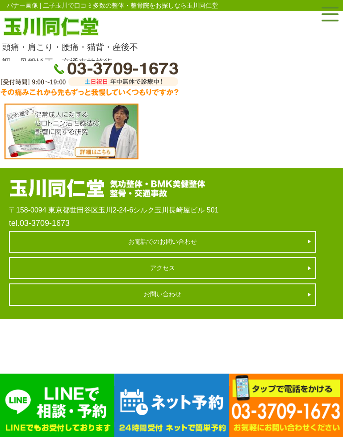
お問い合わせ (162, 294)
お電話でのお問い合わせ (162, 241)
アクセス (162, 267)
